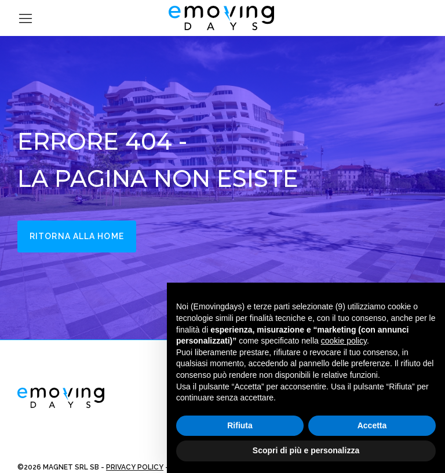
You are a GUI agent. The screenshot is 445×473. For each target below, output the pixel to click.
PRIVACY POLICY (134, 467)
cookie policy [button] (344, 340)
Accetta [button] (372, 425)
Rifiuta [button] (240, 425)
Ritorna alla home (77, 236)
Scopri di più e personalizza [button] (306, 450)
